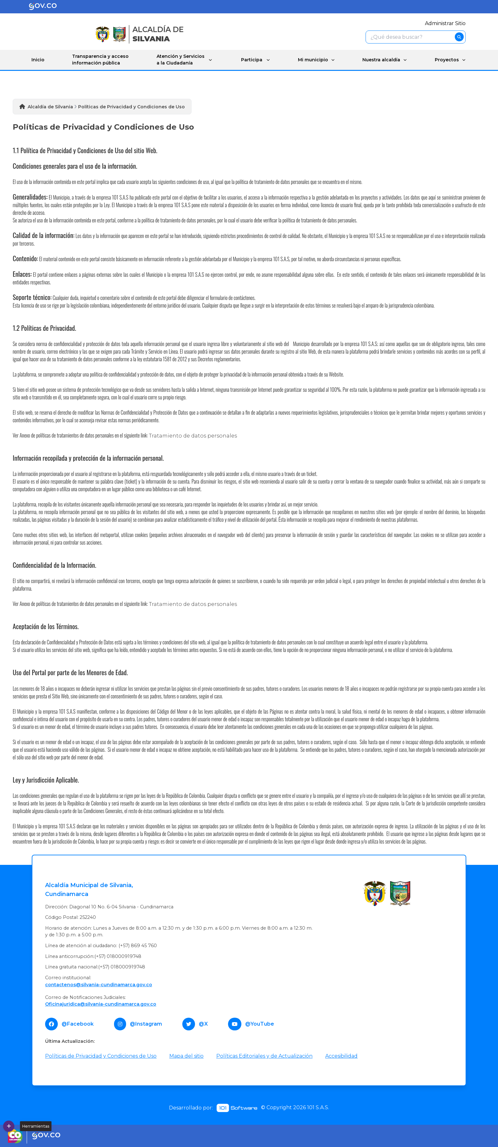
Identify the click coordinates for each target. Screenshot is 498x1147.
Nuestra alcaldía (380, 59)
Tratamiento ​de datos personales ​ (193, 435)
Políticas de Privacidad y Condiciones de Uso (101, 1056)
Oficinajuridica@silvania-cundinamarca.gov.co (100, 1004)
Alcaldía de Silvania (50, 106)
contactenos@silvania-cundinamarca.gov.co (98, 984)
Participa (249, 59)
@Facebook (78, 1024)
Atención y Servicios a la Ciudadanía (179, 59)
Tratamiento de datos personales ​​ (193, 604)
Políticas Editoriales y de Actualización (264, 1056)
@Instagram (146, 1024)
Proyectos (446, 59)
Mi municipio (310, 59)
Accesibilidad (341, 1056)
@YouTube (259, 1024)
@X (203, 1024)
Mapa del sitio (186, 1056)
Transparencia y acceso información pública (100, 59)
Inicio (37, 59)
